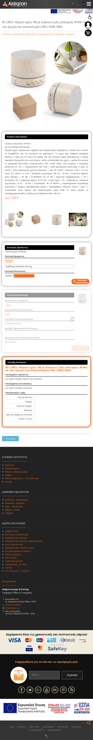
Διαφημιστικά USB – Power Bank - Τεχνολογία (56, 34)
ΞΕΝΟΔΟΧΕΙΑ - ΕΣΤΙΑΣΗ (16, 564)
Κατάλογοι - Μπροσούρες (16, 499)
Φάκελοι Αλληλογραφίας (16, 471)
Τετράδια (9, 513)
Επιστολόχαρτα (12, 468)
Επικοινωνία (9, 581)
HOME (11, 727)
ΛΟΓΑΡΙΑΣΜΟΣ (48, 727)
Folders (8, 475)
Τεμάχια (8, 275)
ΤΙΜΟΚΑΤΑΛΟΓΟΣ (54, 730)
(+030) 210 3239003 (13, 604)
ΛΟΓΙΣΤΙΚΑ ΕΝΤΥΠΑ (14, 544)
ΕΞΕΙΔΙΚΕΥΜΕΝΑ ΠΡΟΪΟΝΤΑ (18, 551)
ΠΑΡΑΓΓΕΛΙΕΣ (34, 727)
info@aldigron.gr (12, 608)
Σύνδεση (88, 24)
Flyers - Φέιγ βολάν (14, 506)
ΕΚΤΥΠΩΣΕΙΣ (11, 557)
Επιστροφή (10, 438)
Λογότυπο (9, 465)
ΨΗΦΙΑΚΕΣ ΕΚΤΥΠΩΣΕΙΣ (16, 538)
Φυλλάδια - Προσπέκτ (15, 503)
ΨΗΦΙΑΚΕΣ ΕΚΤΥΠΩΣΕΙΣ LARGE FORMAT (24, 541)
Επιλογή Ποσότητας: (15, 271)
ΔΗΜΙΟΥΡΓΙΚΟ (11, 531)
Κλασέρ (8, 481)
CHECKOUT (21, 727)
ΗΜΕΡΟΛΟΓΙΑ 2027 (14, 561)
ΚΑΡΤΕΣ (8, 568)
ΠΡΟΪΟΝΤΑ (6, 34)
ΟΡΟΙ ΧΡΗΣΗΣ (63, 727)
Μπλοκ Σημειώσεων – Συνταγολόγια (22, 478)
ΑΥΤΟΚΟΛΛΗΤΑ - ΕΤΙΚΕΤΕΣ (17, 571)
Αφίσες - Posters (12, 509)
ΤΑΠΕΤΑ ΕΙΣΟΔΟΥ (13, 554)
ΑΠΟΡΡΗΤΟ (76, 727)
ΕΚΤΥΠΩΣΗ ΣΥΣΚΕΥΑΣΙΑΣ (16, 534)
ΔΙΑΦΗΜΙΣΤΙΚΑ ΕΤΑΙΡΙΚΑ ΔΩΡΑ (24, 34)
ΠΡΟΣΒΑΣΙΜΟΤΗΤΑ (36, 730)
